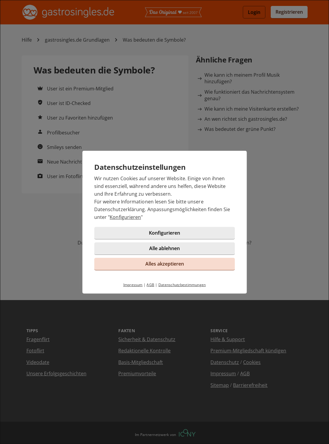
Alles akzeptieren (164, 264)
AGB (150, 284)
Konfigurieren (125, 217)
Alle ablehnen (164, 248)
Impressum (133, 284)
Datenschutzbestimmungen (182, 284)
